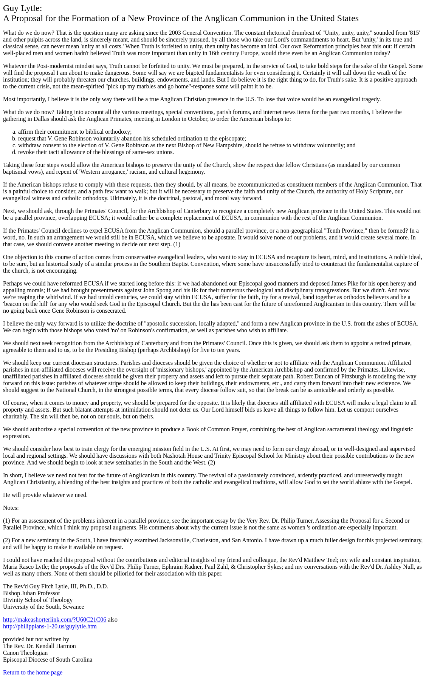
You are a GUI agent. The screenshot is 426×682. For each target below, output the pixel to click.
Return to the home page (32, 672)
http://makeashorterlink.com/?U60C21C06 (54, 619)
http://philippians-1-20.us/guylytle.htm (50, 626)
